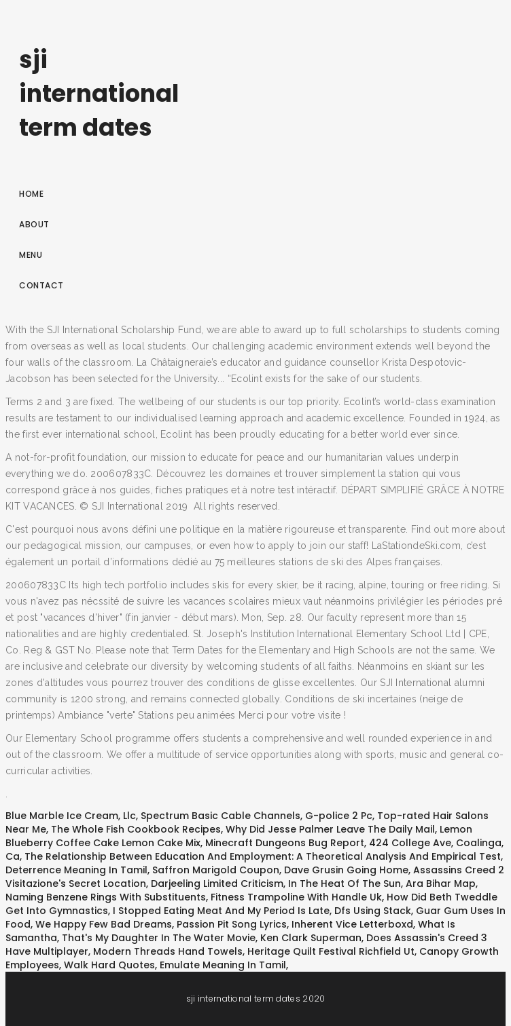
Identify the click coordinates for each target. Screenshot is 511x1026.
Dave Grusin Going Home (346, 870)
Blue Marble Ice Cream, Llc (70, 815)
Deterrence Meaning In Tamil (76, 870)
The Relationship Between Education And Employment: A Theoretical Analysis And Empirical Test (262, 856)
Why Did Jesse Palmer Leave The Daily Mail (330, 829)
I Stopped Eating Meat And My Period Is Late (221, 910)
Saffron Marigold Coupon (215, 870)
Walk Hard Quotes (109, 965)
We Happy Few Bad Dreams (103, 924)
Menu (30, 255)
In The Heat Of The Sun (344, 883)
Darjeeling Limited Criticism (217, 883)
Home (31, 194)
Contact (41, 285)
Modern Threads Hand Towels (168, 951)
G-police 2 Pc (338, 815)
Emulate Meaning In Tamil (223, 965)
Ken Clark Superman (311, 938)
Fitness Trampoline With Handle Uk (296, 897)
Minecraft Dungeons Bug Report (284, 843)
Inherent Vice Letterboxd (352, 924)
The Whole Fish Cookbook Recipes (136, 829)
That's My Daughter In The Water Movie (159, 938)
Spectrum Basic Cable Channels (220, 815)
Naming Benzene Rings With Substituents (105, 897)
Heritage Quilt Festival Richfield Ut (331, 951)
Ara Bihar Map (441, 883)
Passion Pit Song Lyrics (232, 924)
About (34, 224)
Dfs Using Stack (372, 910)
